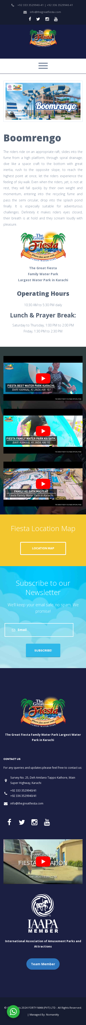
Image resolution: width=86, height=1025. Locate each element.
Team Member (43, 964)
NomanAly (52, 1014)
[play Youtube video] (43, 378)
